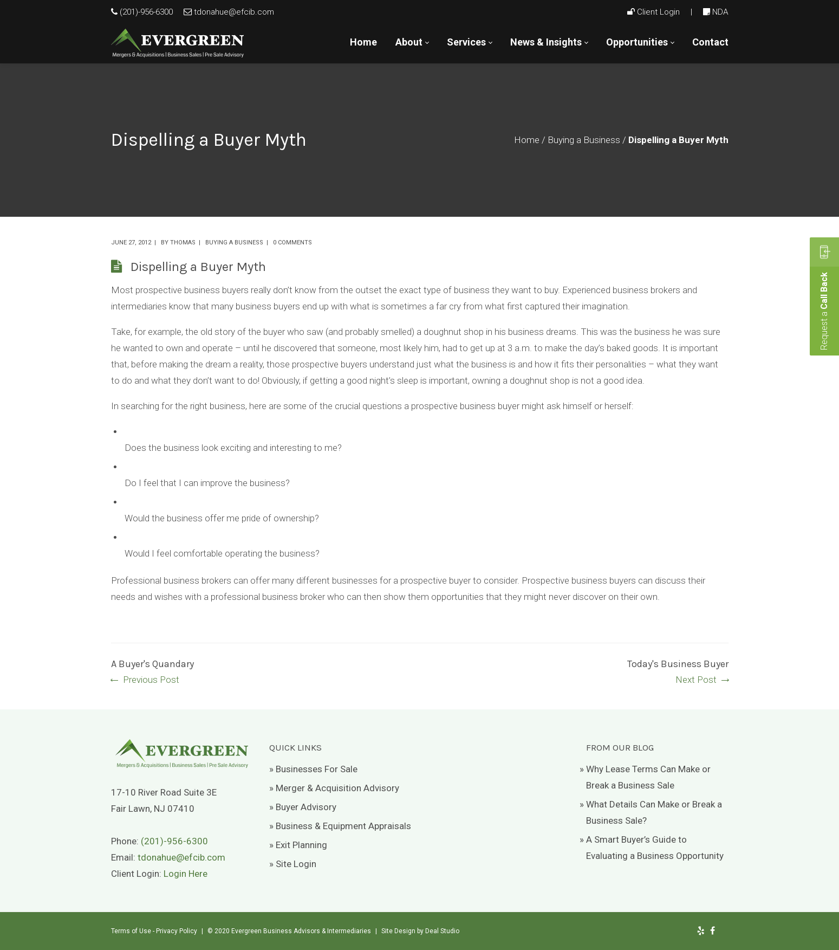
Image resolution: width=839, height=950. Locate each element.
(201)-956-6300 (146, 12)
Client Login (658, 12)
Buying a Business (584, 139)
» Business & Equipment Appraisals (340, 825)
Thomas (183, 242)
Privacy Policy (176, 931)
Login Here (185, 873)
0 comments (292, 242)
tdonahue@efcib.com (234, 12)
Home (526, 139)
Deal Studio (442, 931)
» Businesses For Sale (313, 769)
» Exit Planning (298, 844)
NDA (720, 12)
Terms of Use (131, 931)
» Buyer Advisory (302, 807)
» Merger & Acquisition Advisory (334, 788)
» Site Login (292, 863)
